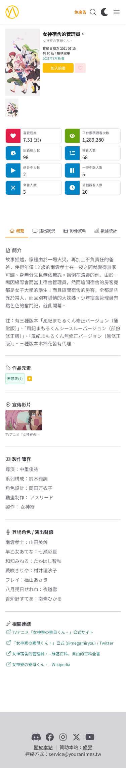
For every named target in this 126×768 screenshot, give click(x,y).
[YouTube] (90, 737)
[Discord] (36, 737)
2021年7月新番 (54, 58)
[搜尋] (93, 12)
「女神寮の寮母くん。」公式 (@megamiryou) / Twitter (59, 643)
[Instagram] (63, 737)
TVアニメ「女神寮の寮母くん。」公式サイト (49, 632)
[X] (76, 737)
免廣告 (80, 12)
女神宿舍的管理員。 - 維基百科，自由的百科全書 (52, 653)
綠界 (87, 747)
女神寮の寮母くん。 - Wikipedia (37, 664)
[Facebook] (49, 737)
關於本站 (43, 747)
